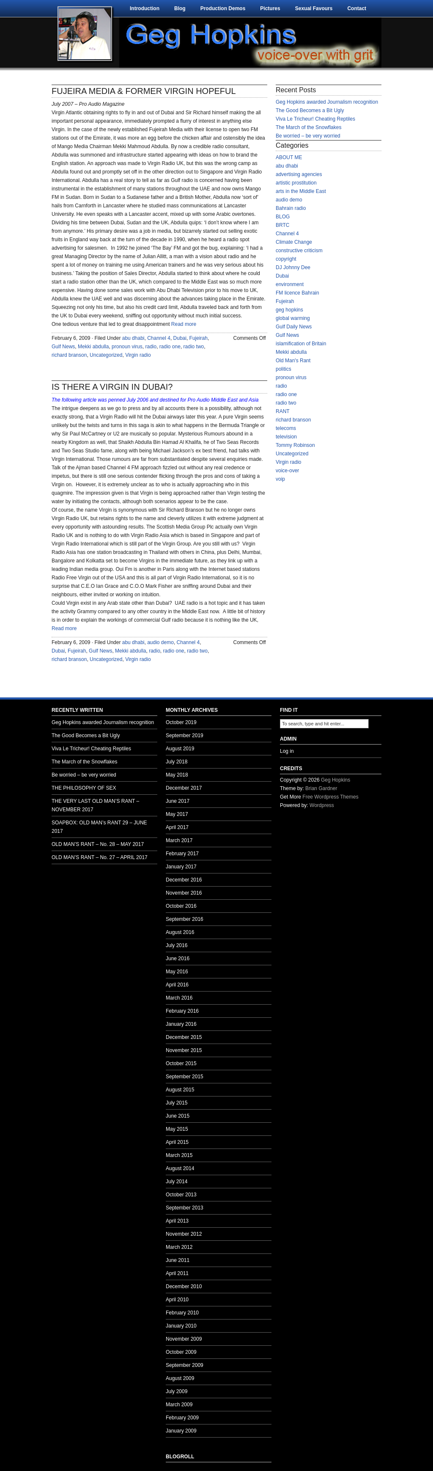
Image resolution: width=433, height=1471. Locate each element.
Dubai (179, 338)
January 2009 (181, 1431)
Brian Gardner (321, 788)
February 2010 (182, 1313)
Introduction (144, 8)
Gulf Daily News (294, 327)
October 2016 (181, 906)
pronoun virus (127, 347)
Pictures (270, 8)
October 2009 (181, 1352)
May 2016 (177, 972)
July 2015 (176, 1103)
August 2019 (180, 749)
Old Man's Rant (293, 361)
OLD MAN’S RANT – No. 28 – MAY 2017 (98, 844)
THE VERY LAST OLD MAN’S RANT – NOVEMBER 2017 (95, 805)
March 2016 (179, 998)
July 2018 (176, 762)
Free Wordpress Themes (330, 797)
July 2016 (176, 945)
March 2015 (179, 1155)
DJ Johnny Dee (293, 267)
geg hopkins (289, 310)
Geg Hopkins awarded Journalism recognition (327, 102)
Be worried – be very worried (308, 136)
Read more (183, 324)
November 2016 (184, 893)
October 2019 (181, 722)
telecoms (286, 428)
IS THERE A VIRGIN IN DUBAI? (112, 386)
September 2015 (184, 1077)
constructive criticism (299, 250)
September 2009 (184, 1365)
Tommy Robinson (295, 445)
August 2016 (180, 932)
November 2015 (184, 1050)
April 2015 (177, 1142)
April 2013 (177, 1221)
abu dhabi (133, 338)
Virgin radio (138, 355)
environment (290, 284)
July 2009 (176, 1391)
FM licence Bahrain (297, 293)
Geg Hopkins (335, 780)
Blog (180, 8)
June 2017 (177, 801)
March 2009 (179, 1405)
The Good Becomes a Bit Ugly (310, 110)
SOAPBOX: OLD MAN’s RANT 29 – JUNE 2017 (99, 827)
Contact (356, 8)
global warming (293, 318)
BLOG (283, 217)
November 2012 (184, 1234)
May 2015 (177, 1129)
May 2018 (177, 775)
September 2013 (184, 1208)
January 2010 (181, 1326)
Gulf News (63, 347)
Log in (287, 751)
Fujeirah (198, 338)
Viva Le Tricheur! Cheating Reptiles (315, 119)
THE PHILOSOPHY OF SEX (84, 788)
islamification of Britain (301, 344)
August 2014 (180, 1168)
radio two (194, 347)
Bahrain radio (291, 208)
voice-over (287, 471)
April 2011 (177, 1273)
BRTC (282, 225)
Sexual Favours (314, 8)
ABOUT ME (289, 157)
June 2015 (177, 1116)
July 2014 (176, 1182)
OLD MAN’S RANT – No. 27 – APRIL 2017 (100, 857)
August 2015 (180, 1090)
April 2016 (177, 985)
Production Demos (223, 8)
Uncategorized (106, 355)
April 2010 (177, 1300)
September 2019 (184, 735)
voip (280, 479)
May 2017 (177, 814)
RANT (283, 411)
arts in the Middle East (301, 191)
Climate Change (294, 242)
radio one (170, 347)
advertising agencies (299, 174)
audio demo (160, 642)
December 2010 (184, 1286)
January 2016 (181, 1024)
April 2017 (177, 827)
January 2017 (181, 867)
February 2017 (182, 854)
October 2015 (181, 1063)
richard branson (69, 355)
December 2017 (184, 788)
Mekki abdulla (93, 347)
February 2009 (182, 1418)
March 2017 (179, 840)
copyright (286, 259)
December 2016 (184, 880)
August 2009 (180, 1378)
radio (150, 347)
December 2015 (184, 1037)
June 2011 (177, 1260)
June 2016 (177, 958)
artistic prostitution (296, 183)
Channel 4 (158, 338)
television (286, 437)
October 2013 (181, 1195)
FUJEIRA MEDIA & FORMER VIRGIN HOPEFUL (144, 91)
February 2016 (182, 1011)
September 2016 (184, 919)
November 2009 (184, 1339)
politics (283, 369)
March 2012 (179, 1247)
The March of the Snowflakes (308, 127)
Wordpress (322, 805)
